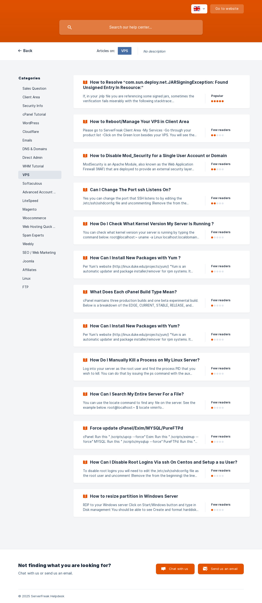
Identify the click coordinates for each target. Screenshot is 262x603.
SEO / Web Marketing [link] (39, 252)
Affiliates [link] (29, 270)
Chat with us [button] (178, 569)
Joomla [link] (28, 261)
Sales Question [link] (34, 88)
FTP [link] (26, 287)
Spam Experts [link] (33, 235)
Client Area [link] (31, 97)
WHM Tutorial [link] (33, 166)
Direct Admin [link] (32, 158)
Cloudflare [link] (31, 132)
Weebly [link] (28, 244)
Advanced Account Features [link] (42, 192)
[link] (161, 91)
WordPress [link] (31, 123)
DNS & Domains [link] (35, 149)
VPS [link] (26, 175)
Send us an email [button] (224, 569)
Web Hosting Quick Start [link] (42, 227)
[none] (199, 8)
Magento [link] (30, 209)
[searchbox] (131, 27)
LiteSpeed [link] (30, 201)
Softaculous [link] (32, 183)
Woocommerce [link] (34, 218)
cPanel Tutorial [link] (34, 114)
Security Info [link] (33, 106)
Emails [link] (27, 140)
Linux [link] (26, 278)
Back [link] (27, 50)
